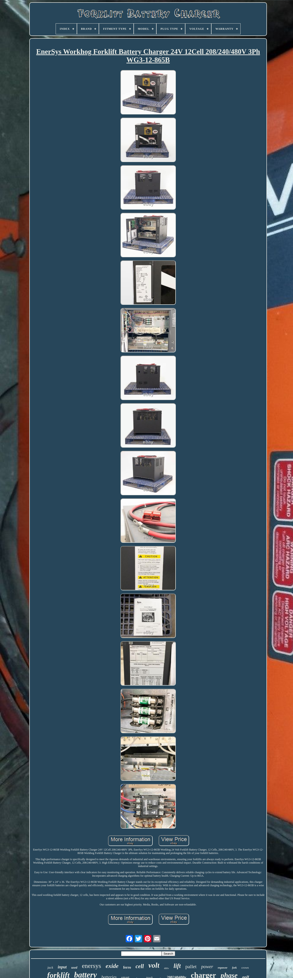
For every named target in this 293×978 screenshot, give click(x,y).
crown (245, 967)
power (207, 966)
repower (222, 967)
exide (112, 966)
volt (153, 965)
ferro (127, 967)
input (62, 967)
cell (140, 966)
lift (177, 965)
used (74, 967)
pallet (191, 966)
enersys (91, 965)
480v (166, 968)
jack (50, 967)
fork (234, 967)
